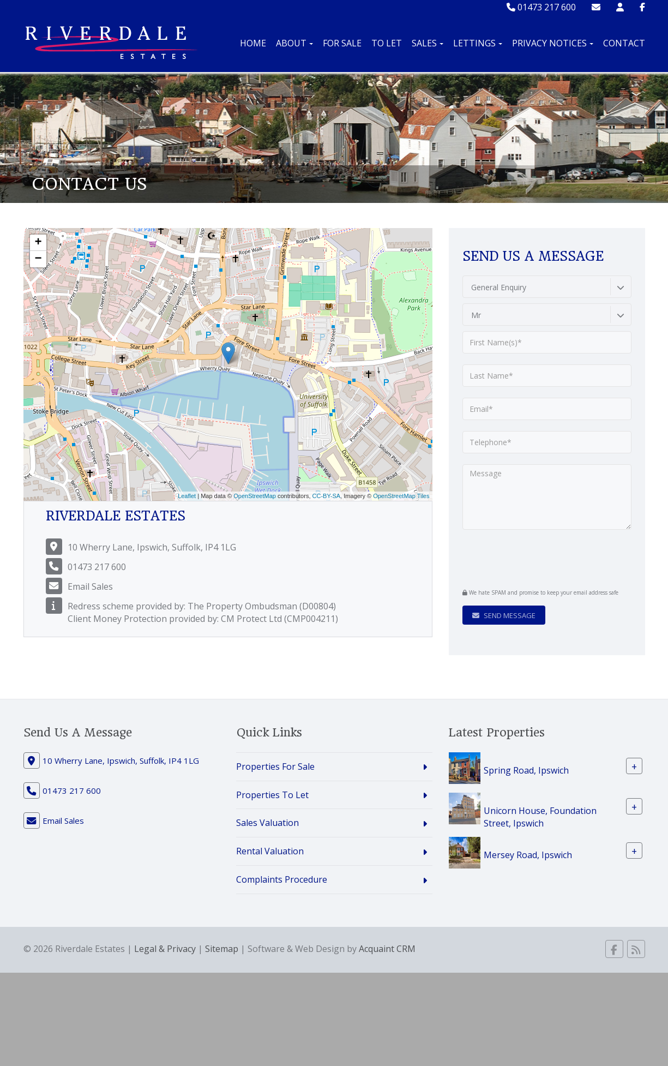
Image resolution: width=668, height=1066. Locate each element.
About (294, 43)
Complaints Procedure (281, 879)
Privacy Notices (552, 43)
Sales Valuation (267, 823)
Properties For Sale (275, 766)
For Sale (342, 43)
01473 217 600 (541, 7)
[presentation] (528, 557)
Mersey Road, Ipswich (528, 855)
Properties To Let (272, 795)
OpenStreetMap (254, 496)
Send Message (503, 615)
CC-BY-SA (326, 496)
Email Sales (90, 586)
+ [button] (37, 243)
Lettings (477, 43)
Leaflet (187, 496)
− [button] (37, 259)
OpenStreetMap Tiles (401, 496)
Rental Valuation (270, 851)
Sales (427, 43)
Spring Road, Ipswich (526, 770)
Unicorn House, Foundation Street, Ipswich (540, 816)
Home (253, 43)
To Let (386, 43)
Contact (624, 43)
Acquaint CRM (387, 949)
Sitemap (221, 949)
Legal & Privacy (165, 949)
